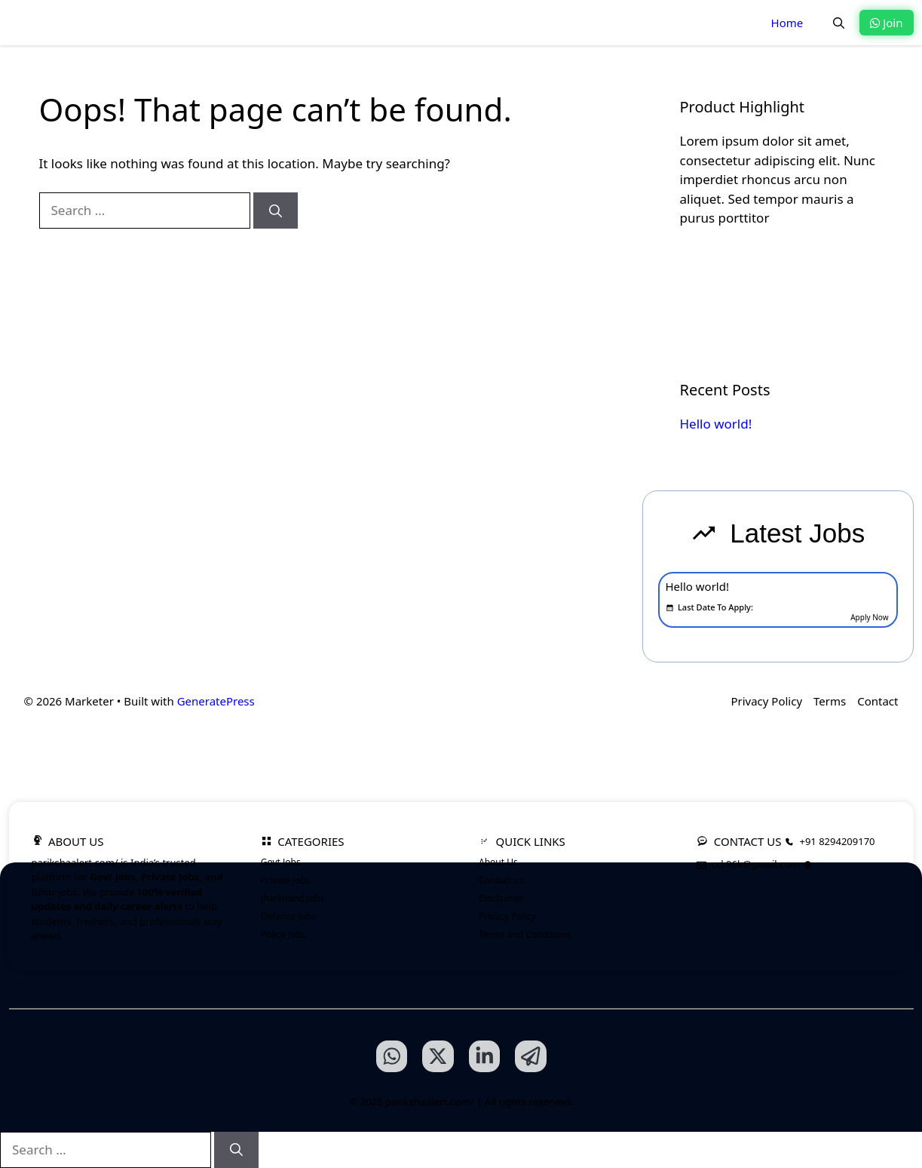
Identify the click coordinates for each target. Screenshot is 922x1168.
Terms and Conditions (525, 934)
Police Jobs (283, 934)
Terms (829, 700)
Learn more (732, 268)
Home (787, 22)
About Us (498, 862)
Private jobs (286, 880)
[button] (838, 22)
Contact (877, 700)
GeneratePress (216, 700)
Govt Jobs (281, 862)
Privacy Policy (766, 700)
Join (886, 22)
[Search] (275, 210)
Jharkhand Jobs (293, 898)
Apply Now (869, 617)
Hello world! (716, 423)
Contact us (501, 880)
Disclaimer (501, 898)
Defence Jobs (288, 916)
